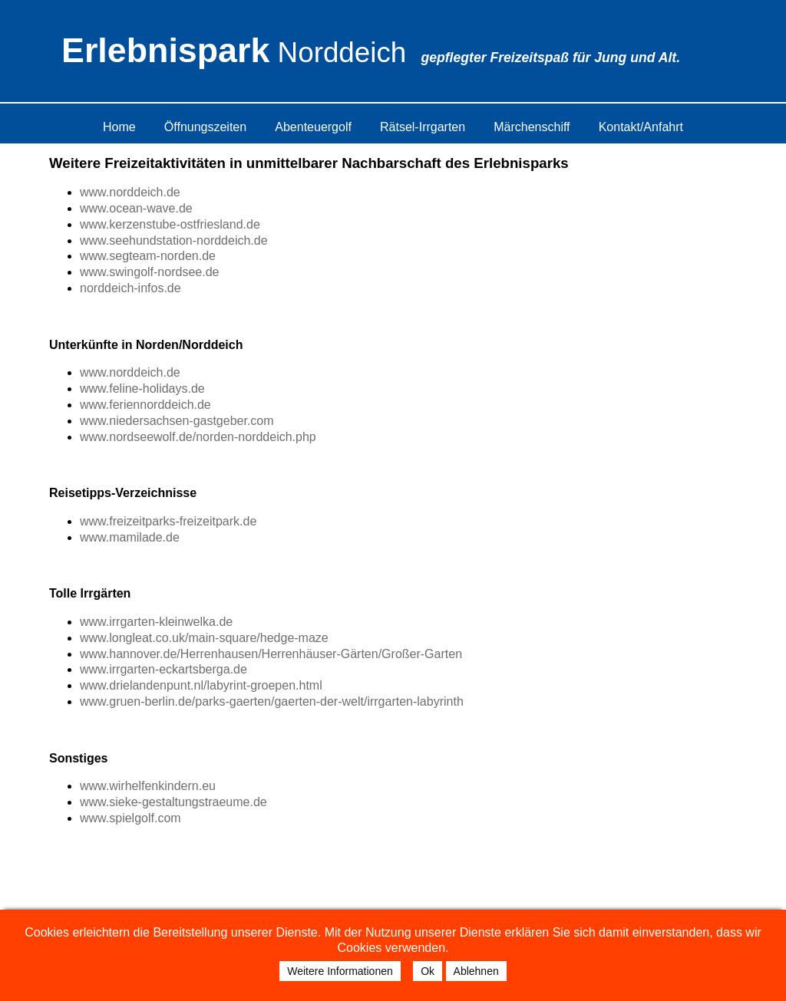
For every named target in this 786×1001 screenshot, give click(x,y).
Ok (427, 971)
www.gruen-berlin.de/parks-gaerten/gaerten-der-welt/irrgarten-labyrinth (272, 701)
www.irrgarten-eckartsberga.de (163, 669)
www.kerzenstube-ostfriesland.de (170, 224)
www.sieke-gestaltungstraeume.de (173, 801)
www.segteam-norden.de (148, 255)
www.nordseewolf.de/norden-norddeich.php (198, 436)
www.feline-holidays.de (142, 388)
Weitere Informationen (339, 971)
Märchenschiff (532, 126)
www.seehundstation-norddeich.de (174, 240)
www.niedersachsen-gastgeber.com (177, 420)
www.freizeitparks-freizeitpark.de (168, 521)
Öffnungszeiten (205, 126)
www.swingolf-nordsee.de (149, 271)
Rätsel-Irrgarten (422, 126)
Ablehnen (476, 971)
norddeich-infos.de (130, 288)
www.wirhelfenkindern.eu (148, 785)
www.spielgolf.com (130, 818)
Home (119, 126)
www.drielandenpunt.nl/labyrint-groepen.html (201, 685)
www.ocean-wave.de (136, 208)
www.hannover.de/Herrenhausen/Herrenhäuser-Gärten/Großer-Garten (271, 653)
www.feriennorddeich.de (145, 404)
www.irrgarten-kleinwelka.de (156, 621)
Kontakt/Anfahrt (641, 126)
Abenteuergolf (313, 126)
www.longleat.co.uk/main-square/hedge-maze (204, 637)
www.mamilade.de (130, 537)
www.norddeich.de (130, 192)
